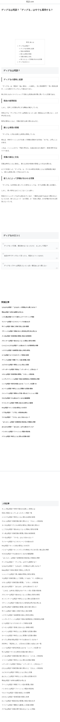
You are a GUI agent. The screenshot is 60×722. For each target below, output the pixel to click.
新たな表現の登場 (26, 54)
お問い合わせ (49, 716)
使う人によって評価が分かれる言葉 (31, 60)
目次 (27, 42)
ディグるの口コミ (24, 62)
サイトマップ (10, 716)
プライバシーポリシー (30, 716)
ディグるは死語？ (24, 46)
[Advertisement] (30, 24)
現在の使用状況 (25, 51)
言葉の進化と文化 (26, 57)
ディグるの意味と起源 (27, 49)
